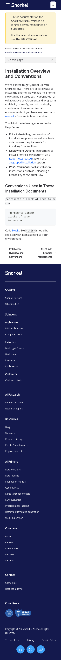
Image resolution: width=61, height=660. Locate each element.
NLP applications (14, 328)
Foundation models (15, 481)
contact (9, 116)
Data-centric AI (13, 469)
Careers (9, 542)
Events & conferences (16, 445)
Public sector (12, 366)
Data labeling (12, 475)
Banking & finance (14, 348)
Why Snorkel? (12, 304)
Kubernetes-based (20, 158)
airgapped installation (22, 162)
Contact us (11, 582)
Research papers (14, 408)
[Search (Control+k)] (53, 4)
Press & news (12, 548)
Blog (7, 427)
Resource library (13, 439)
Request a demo (14, 588)
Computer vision (13, 334)
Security (9, 560)
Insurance (10, 360)
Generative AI (12, 487)
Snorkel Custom (13, 297)
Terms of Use (12, 640)
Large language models (17, 493)
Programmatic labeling (17, 505)
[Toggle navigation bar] (7, 4)
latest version (29, 39)
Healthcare (11, 354)
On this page (15, 60)
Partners (9, 554)
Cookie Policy (49, 640)
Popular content (13, 451)
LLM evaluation (13, 499)
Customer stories (14, 380)
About (8, 536)
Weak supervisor (14, 517)
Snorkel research (14, 402)
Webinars (10, 433)
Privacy (30, 640)
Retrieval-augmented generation (22, 511)
